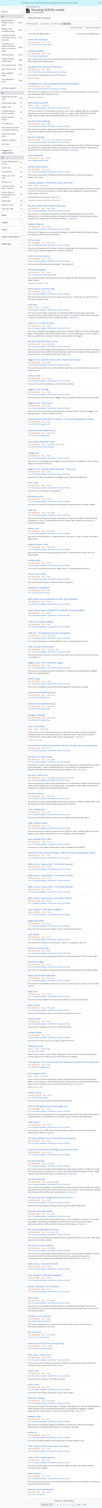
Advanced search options (39, 18)
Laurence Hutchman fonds (42, 1348)
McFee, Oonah (34, 376)
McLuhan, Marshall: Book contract (43, 341)
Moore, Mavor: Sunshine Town (41, 289)
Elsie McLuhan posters (38, 167)
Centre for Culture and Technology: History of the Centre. (53, 1149)
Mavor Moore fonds (12, 69)
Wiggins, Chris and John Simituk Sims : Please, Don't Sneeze (54, 360)
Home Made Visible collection (44, 447)
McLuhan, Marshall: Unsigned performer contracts (50, 1197)
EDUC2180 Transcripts (38, 39)
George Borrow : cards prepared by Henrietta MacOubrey (53, 84)
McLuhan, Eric (12, 182)
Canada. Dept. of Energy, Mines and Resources (12, 194)
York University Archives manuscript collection (50, 72)
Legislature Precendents (38, 588)
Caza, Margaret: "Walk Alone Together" (45, 909)
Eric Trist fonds (38, 1051)
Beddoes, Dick (34, 1416)
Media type (7, 244)
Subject (5, 222)
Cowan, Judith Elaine (12, 103)
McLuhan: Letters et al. (38, 775)
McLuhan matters (36, 793)
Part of (5, 11)
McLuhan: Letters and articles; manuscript (46, 206)
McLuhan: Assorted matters (40, 757)
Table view (65, 24)
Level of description (10, 236)
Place (4, 215)
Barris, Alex (33, 1298)
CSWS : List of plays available (40, 622)
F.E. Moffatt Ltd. (12, 124)
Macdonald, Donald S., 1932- (12, 98)
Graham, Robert (35, 1032)
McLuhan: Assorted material (40, 1211)
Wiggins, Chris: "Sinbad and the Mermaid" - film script (51, 469)
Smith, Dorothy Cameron (39, 256)
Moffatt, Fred (12, 107)
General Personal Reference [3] (41, 704)
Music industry (34, 1473)
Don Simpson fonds (12, 65)
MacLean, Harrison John (38, 948)
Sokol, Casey (12, 168)
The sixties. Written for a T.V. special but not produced (52, 1138)
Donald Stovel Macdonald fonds (44, 275)
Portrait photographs (37, 270)
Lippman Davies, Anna (38, 544)
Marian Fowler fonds (40, 56)
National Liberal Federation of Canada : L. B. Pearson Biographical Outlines (61, 419)
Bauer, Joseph (34, 1005)
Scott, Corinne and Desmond (40, 647)
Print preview (32, 24)
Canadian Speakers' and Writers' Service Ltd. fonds (12, 37)
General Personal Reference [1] (41, 692)
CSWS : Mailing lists (36, 809)
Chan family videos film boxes (41, 442)
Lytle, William (33, 934)
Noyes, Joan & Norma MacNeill (41, 975)
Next (84, 1505)
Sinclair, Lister (34, 240)
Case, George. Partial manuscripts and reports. (48, 1446)
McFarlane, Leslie (35, 496)
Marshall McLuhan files (38, 103)
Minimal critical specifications (41, 1489)
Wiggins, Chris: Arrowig (38, 389)
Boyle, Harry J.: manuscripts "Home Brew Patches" (50, 898)
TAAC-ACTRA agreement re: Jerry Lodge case (47, 1106)
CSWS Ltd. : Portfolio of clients (41, 323)
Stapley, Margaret (35, 224)
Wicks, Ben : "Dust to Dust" (40, 1355)
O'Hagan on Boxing (36, 715)
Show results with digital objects (87, 34)
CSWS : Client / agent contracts (41, 1457)
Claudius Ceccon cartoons (39, 1316)
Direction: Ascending (93, 27)
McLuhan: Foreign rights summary (43, 1229)
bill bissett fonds (12, 55)
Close (38, 7)
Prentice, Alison (35, 1092)
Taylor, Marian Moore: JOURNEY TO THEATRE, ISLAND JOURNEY (56, 610)
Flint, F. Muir (33, 483)
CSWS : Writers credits (37, 823)
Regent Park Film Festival (12, 118)
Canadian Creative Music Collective (12, 187)
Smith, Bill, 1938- (12, 209)
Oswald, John (12, 201)
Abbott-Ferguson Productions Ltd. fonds (12, 22)
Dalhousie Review (36, 51)
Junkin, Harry (33, 1371)
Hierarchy (44, 24)
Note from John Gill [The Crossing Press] (46, 1343)
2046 (79, 1505)
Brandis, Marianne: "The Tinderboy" (43, 1286)
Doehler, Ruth (34, 560)
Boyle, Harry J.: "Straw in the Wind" (43, 1264)
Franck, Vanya (34, 679)
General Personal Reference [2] (41, 430)
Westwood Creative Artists (12, 135)
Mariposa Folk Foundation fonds (12, 30)
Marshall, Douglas (36, 962)
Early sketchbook (35, 155)
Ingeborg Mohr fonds (41, 160)
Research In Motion (12, 140)
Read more (84, 116)
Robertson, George (36, 1398)
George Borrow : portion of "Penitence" (45, 67)
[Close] (99, 3)
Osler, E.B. (32, 510)
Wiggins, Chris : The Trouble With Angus (45, 663)
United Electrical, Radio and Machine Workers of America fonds (12, 47)
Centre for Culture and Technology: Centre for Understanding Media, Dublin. (62, 853)
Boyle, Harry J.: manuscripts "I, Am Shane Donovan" (51, 864)
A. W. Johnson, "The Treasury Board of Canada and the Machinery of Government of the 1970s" (64, 1062)
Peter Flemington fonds (41, 1321)
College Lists (33, 453)
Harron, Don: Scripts (37, 574)
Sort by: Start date (76, 27)
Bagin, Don (33, 991)
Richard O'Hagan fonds (41, 424)
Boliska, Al (32, 1432)
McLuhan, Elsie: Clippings (39, 121)
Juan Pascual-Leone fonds (42, 45)
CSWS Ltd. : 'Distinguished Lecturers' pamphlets (49, 633)
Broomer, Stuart (12, 205)
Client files (32, 305)
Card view (55, 24)
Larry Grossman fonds (41, 593)
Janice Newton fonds (37, 1073)
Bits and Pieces (34, 1332)
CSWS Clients (33, 1122)
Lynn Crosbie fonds (36, 726)
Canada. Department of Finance (12, 162)
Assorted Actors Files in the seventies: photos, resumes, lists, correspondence (62, 745)
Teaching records (35, 1046)
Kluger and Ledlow (36, 921)
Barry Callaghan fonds (12, 74)
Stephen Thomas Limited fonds (12, 60)
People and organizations (8, 151)
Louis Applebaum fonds (12, 80)
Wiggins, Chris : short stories (40, 403)
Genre (4, 229)
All (2, 16)
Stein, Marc (12, 144)
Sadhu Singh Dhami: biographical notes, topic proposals (53, 599)
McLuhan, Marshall (36, 137)
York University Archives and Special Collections (12, 128)
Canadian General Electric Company (12, 112)
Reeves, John (33, 528)
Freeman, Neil (34, 1019)
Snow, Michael (12, 172)
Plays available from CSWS (39, 839)
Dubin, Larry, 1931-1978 (12, 177)
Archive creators (9, 88)
